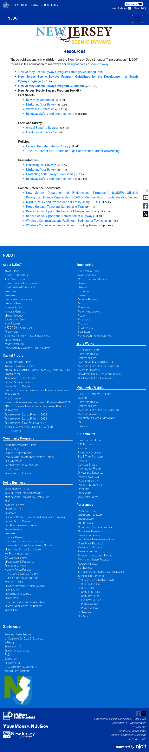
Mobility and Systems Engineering (23, 549)
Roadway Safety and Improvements (50, 114)
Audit (7, 500)
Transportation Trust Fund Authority (25, 422)
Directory (9, 295)
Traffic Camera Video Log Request (23, 606)
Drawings (83, 287)
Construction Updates (89, 468)
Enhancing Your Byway (41, 165)
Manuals (83, 303)
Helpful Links (86, 587)
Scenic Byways (12, 469)
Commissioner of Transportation (21, 283)
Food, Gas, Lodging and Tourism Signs (24, 602)
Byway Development (40, 100)
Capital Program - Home (17, 362)
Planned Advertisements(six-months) (24, 585)
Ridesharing (84, 492)
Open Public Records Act (91, 543)
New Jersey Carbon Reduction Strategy (99, 374)
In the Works (85, 343)
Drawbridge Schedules (90, 472)
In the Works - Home (89, 349)
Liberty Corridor (87, 358)
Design (81, 283)
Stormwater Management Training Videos (27, 347)
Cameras (82, 460)
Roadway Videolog (87, 563)
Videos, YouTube (13, 339)
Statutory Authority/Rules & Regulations (27, 335)
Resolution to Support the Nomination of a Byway (59, 216)
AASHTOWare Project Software (23, 492)
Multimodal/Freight (90, 387)
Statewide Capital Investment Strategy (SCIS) (29, 426)
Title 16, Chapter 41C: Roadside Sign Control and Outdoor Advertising (73, 151)
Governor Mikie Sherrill (18, 634)
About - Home (11, 271)
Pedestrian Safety (88, 480)
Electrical (83, 291)
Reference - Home (88, 511)
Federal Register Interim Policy (47, 146)
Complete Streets (87, 464)
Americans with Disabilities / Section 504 (26, 497)
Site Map (83, 616)
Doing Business (14, 482)
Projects (83, 323)
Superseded (84, 331)
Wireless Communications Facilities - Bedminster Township (66, 220)
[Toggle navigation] (137, 19)
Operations (84, 307)
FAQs (7, 654)
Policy (81, 315)
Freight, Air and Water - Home (94, 393)
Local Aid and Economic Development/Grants (29, 456)
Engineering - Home (89, 271)
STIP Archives (12, 430)
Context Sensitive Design (18, 452)
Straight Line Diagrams (91, 575)
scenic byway (99, 64)
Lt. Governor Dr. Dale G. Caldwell (23, 638)
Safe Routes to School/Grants (21, 465)
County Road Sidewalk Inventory (96, 527)
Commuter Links (90, 595)
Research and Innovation (17, 594)
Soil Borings (85, 567)
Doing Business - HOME (17, 488)
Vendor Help (11, 610)
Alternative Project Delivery (20, 378)
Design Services (13, 529)
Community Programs (18, 438)
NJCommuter (85, 434)
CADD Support (86, 523)
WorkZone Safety (88, 497)
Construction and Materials (93, 279)
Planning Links (89, 604)
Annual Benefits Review (42, 128)
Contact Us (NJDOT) (16, 275)
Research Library (87, 551)
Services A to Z (12, 646)
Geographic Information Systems (95, 531)
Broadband (10, 513)
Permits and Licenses (89, 311)
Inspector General (14, 311)
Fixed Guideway (12, 398)
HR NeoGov (84, 612)
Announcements (87, 275)
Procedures (84, 319)
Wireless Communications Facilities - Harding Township (64, 225)
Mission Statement (14, 315)
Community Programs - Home (20, 444)
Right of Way (11, 598)
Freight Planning (88, 353)
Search (140, 8)
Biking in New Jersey (89, 452)
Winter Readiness (13, 343)
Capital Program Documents (19, 382)
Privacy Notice (12, 662)
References (84, 504)
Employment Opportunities (18, 299)
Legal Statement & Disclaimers (21, 666)
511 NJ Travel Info (89, 444)
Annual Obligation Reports (19, 366)
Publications (11, 331)
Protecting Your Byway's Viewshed (49, 174)
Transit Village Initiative (17, 473)
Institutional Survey (39, 132)
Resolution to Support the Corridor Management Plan (61, 211)
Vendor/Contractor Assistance (95, 335)
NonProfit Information (16, 553)
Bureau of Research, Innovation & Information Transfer (35, 517)
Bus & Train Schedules (90, 456)
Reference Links (90, 608)
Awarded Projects (14, 504)
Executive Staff (13, 303)
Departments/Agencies (16, 650)
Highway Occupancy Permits (23, 573)
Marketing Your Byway (41, 104)
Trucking (83, 426)
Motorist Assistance (88, 476)
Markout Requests (88, 299)
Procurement (11, 589)
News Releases (12, 323)
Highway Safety (13, 307)
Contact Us (10, 658)
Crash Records (86, 519)
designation (75, 64)
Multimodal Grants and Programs (96, 418)
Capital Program (14, 355)
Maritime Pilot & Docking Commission (98, 366)
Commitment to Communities (19, 287)
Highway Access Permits (17, 569)
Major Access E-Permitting (19, 561)
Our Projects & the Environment (96, 378)
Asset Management (14, 279)
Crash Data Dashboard (90, 515)
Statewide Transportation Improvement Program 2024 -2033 (37, 402)
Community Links (90, 591)
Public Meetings (13, 461)
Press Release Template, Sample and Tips (55, 207)
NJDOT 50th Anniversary (19, 327)
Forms (81, 295)
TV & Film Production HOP (23, 577)
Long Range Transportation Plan (96, 362)
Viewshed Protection (40, 109)
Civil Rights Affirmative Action (21, 525)
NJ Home (9, 642)
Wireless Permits (13, 581)
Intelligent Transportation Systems (23, 541)
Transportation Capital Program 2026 (25, 418)
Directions (10, 291)
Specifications (85, 327)
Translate (134, 4)
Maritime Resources (89, 370)
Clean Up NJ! (11, 448)
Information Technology (91, 535)
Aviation (82, 397)
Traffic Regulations (89, 583)
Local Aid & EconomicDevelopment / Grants (28, 545)
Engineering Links (91, 600)
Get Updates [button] (121, 8)
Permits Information (15, 565)
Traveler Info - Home (89, 440)
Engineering (85, 265)
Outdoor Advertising (15, 557)
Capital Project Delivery (18, 386)
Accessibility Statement (17, 670)
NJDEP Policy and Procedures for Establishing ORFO (62, 202)
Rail (80, 422)
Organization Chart (15, 319)
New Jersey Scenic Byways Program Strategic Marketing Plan (60, 72)
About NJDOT (12, 265)
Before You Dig (12, 509)
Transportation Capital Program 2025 (25, 414)
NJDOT (14, 18)
